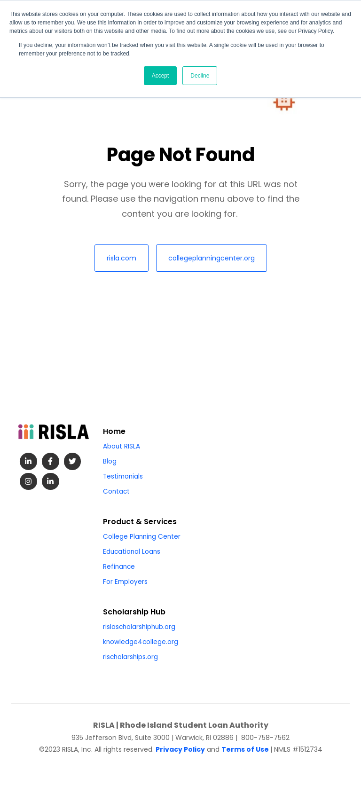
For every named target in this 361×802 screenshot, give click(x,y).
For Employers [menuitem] (125, 581)
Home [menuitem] (114, 431)
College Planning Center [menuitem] (141, 536)
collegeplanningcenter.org (211, 258)
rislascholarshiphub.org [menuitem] (139, 626)
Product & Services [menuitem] (140, 521)
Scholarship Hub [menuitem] (134, 611)
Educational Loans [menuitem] (131, 551)
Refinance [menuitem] (119, 566)
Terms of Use (245, 749)
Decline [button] (199, 75)
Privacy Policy (180, 749)
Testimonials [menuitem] (123, 476)
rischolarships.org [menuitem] (130, 657)
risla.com (121, 258)
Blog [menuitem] (110, 461)
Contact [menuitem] (116, 491)
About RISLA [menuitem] (121, 446)
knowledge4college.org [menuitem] (140, 641)
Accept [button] (160, 75)
